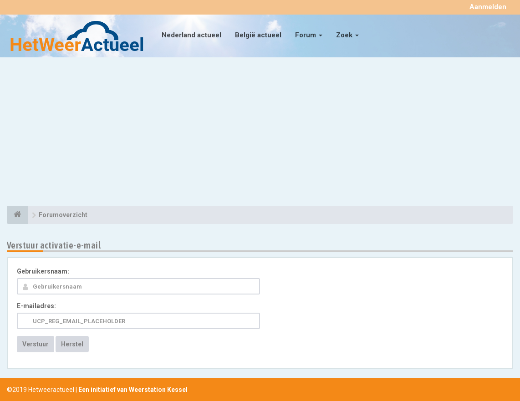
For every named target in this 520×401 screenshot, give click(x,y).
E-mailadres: (36, 306)
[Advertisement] (260, 133)
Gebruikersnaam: (43, 271)
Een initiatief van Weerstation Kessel (133, 389)
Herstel (72, 344)
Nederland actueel (191, 35)
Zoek (347, 35)
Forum (308, 35)
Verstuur (35, 344)
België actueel (258, 35)
